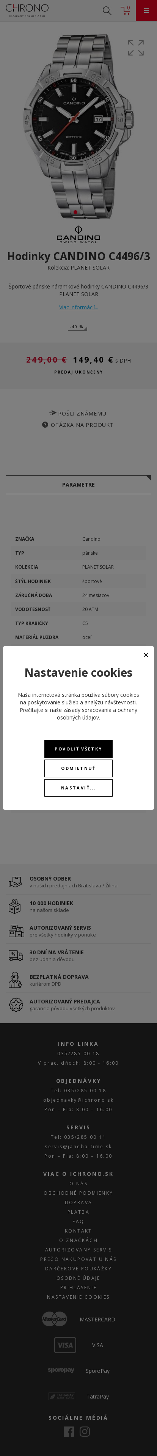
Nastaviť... (78, 788)
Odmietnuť (78, 768)
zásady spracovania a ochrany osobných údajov (97, 713)
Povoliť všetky (78, 749)
